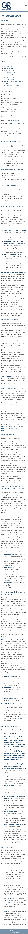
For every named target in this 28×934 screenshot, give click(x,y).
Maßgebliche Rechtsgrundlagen (11, 70)
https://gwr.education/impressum (16, 123)
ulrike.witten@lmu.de (10, 111)
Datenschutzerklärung (15, 932)
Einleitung (6, 64)
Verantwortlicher (8, 66)
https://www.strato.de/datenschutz (12, 722)
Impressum (19, 930)
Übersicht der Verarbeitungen (11, 68)
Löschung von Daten (9, 76)
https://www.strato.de (20, 718)
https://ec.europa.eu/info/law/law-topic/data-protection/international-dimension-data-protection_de (12, 428)
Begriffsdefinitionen (8, 87)
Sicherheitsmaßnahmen (9, 72)
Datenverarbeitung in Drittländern (12, 74)
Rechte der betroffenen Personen (12, 85)
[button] (26, 6)
